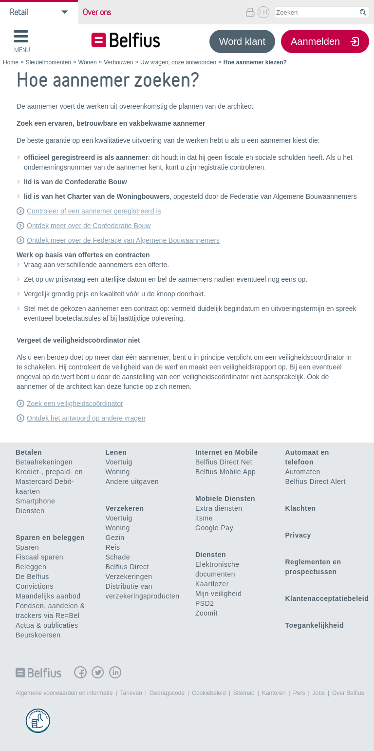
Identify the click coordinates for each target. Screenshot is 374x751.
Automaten (302, 472)
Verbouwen (118, 62)
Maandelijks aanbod (48, 596)
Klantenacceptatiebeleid (327, 598)
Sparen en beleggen (50, 537)
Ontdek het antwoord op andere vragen (86, 418)
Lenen (116, 452)
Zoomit (206, 613)
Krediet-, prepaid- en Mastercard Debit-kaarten (49, 481)
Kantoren (274, 693)
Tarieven (131, 693)
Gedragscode (167, 693)
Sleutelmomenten (48, 62)
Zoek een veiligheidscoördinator (75, 403)
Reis (113, 547)
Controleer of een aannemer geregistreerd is (94, 211)
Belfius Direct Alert (315, 481)
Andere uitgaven (132, 481)
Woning (118, 472)
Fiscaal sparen (39, 557)
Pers (299, 693)
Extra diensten (219, 508)
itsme (204, 518)
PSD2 (204, 603)
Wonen (87, 62)
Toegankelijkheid (314, 625)
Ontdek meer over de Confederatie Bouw (88, 226)
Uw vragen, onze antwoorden (178, 62)
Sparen (27, 547)
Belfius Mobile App (225, 472)
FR (263, 12)
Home (11, 62)
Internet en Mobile (226, 452)
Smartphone (35, 501)
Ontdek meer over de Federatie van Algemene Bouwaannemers (123, 240)
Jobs (319, 693)
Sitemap (244, 693)
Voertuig (119, 462)
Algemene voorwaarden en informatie (64, 693)
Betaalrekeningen (44, 462)
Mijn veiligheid (218, 593)
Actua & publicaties (47, 625)
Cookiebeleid (208, 693)
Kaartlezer (212, 584)
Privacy (298, 535)
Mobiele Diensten (225, 498)
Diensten (30, 511)
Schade (118, 557)
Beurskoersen (38, 635)
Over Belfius (348, 693)
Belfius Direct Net (223, 462)
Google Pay (214, 528)
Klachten (300, 508)
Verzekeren (125, 508)
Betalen (29, 452)
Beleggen (31, 567)
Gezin (115, 537)
